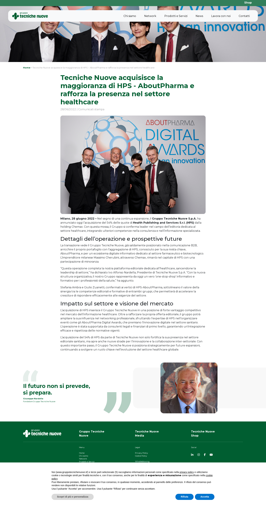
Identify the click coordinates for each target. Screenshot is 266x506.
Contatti (244, 16)
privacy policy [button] (187, 472)
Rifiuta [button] (184, 496)
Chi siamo (130, 16)
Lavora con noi (221, 16)
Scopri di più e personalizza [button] (72, 496)
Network (150, 16)
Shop (248, 2)
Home (26, 67)
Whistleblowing (142, 461)
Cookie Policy (141, 456)
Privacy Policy (141, 453)
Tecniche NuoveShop (203, 433)
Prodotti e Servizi (175, 16)
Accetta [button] (204, 496)
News (199, 16)
